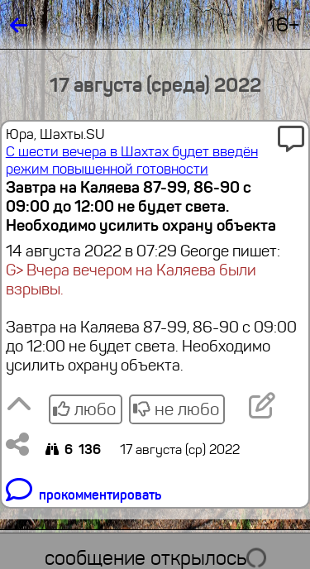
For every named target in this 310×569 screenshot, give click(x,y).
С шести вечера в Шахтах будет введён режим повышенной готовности (132, 160)
